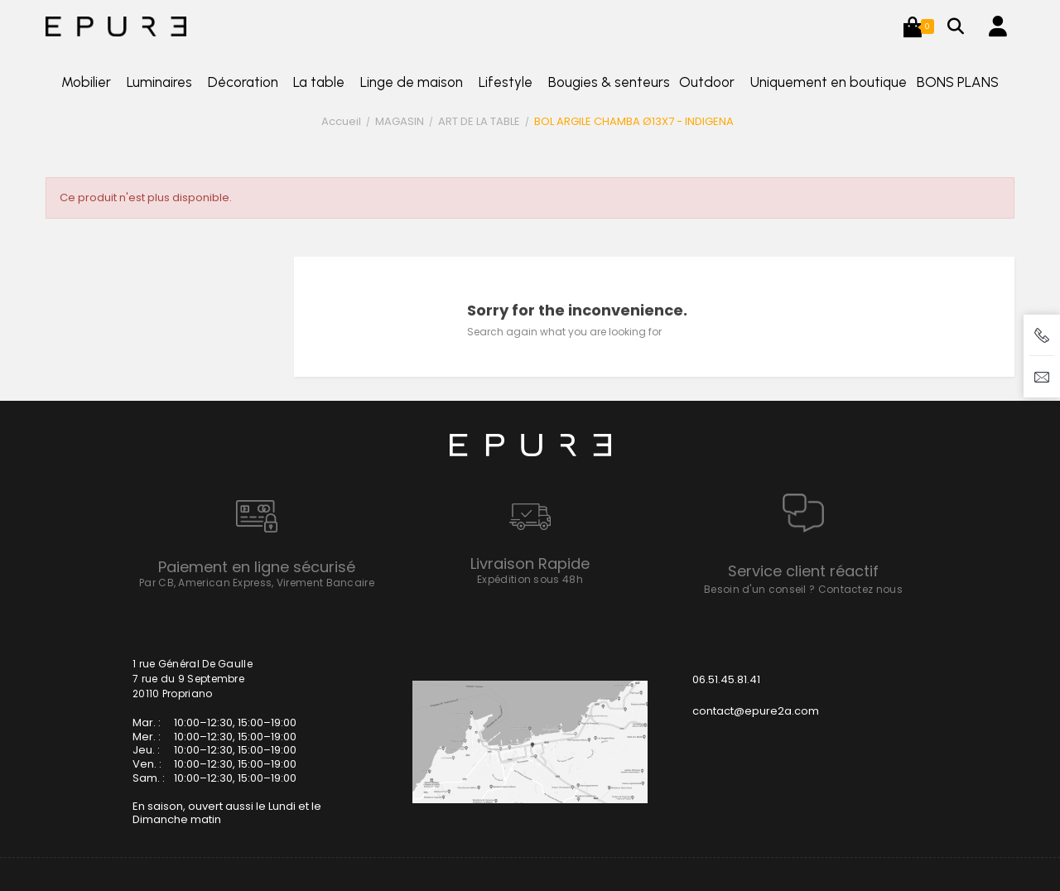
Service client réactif (803, 571)
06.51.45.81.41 (726, 679)
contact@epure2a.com (755, 711)
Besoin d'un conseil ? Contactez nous (803, 589)
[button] (912, 26)
